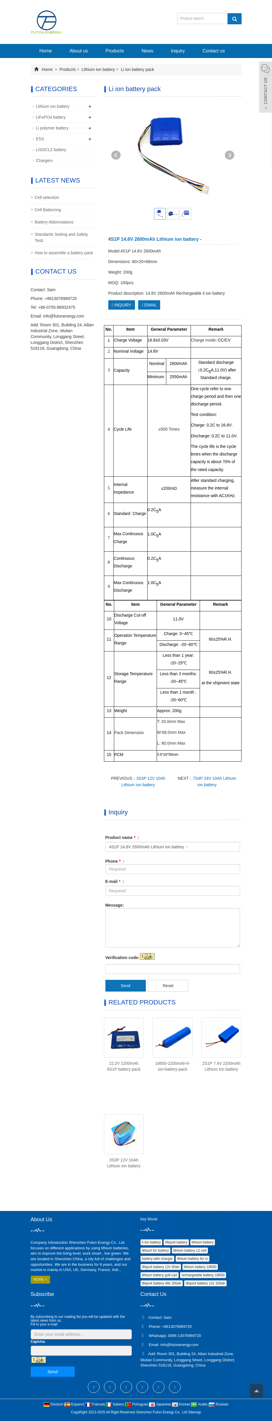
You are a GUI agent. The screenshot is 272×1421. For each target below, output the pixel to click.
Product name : (122, 837)
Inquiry (178, 50)
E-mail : (114, 881)
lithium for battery (155, 1250)
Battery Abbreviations (54, 222)
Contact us (214, 50)
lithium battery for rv (192, 1259)
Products (114, 50)
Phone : (114, 861)
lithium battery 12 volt (189, 1250)
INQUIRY (121, 305)
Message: (114, 905)
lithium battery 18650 (200, 1267)
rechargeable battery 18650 (203, 1275)
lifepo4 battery (176, 1242)
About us (78, 50)
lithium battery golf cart (159, 1275)
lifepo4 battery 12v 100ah (205, 1283)
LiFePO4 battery (51, 117)
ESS (40, 139)
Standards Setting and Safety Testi (61, 237)
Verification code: (122, 957)
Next (229, 155)
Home (46, 50)
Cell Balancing (48, 209)
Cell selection (47, 197)
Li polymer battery (52, 128)
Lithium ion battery (98, 69)
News (147, 50)
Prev (116, 155)
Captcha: (38, 1342)
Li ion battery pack (137, 69)
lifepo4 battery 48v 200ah (162, 1283)
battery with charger (157, 1259)
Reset (168, 985)
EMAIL (149, 305)
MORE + (40, 1279)
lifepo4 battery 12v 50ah (160, 1267)
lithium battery (203, 1242)
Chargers (44, 160)
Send (125, 985)
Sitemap (194, 1412)
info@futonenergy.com (63, 316)
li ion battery (151, 1242)
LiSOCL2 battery (51, 149)
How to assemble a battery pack (64, 252)
